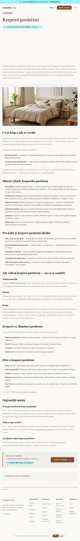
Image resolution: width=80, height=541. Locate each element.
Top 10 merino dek (60, 505)
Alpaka (44, 516)
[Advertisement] (40, 46)
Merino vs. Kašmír (59, 510)
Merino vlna (46, 504)
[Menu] (75, 8)
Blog (30, 517)
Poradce (32, 521)
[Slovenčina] (62, 535)
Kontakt (71, 508)
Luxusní (9, 7)
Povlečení (32, 510)
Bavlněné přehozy (59, 516)
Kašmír (44, 508)
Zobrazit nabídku (62, 459)
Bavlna (44, 512)
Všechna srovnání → (60, 522)
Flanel (14, 344)
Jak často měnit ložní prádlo (26, 392)
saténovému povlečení (44, 429)
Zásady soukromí (72, 512)
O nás (71, 504)
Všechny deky (32, 505)
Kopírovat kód (55, 2)
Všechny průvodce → (46, 520)
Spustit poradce (63, 8)
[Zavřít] (78, 1)
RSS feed (6, 514)
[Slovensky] (49, 7)
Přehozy (32, 513)
